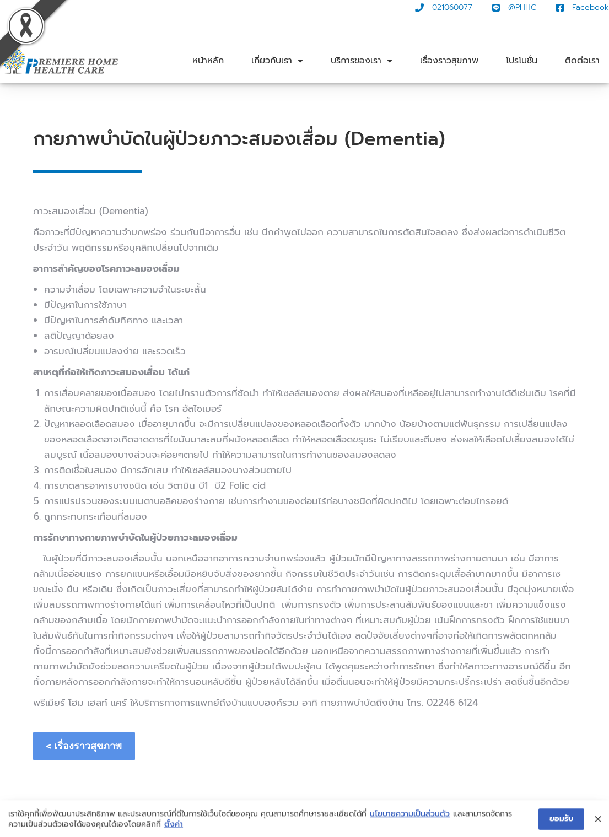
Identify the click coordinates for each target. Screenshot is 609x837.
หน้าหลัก (208, 60)
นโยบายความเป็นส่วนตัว (410, 817)
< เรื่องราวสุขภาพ (84, 746)
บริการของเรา (361, 61)
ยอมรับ (561, 823)
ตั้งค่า (173, 828)
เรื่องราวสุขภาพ (449, 60)
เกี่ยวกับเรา (277, 61)
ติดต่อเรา (582, 60)
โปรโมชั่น (521, 60)
